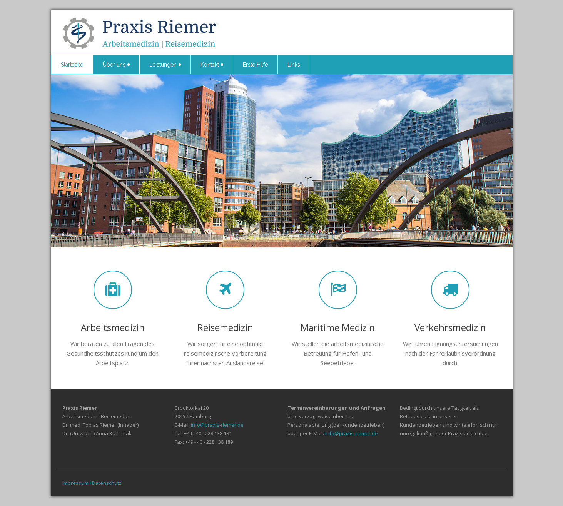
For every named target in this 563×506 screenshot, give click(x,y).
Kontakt (211, 65)
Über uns (116, 65)
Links (293, 65)
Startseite (72, 65)
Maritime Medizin (338, 327)
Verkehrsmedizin (450, 327)
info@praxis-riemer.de (217, 424)
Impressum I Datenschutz (92, 482)
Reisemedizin (225, 327)
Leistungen (165, 65)
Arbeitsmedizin (113, 327)
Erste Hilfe (255, 65)
